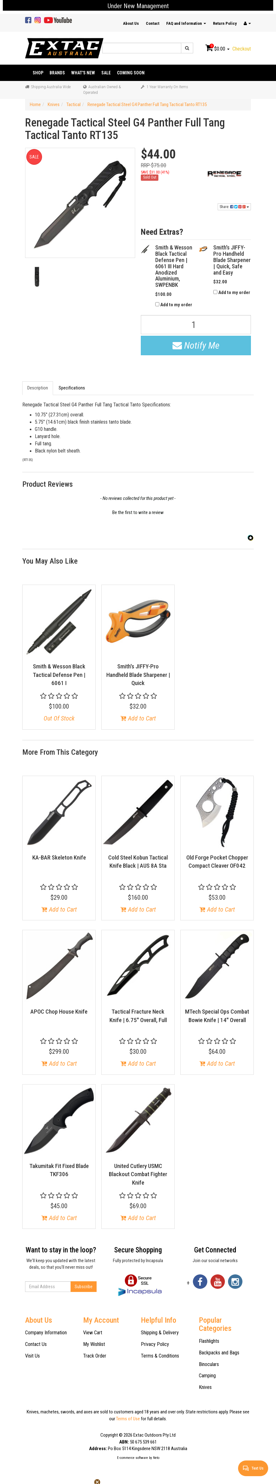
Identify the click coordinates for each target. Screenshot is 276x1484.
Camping (207, 1376)
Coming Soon (131, 72)
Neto (156, 1458)
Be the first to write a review (138, 512)
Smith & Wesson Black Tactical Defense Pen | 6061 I (59, 675)
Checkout (241, 49)
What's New (83, 72)
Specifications (72, 388)
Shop (38, 72)
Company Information (46, 1333)
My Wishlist (94, 1344)
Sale (106, 72)
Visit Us (32, 1356)
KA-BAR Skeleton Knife (59, 857)
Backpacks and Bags (219, 1353)
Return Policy (225, 23)
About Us (131, 23)
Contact (152, 23)
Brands (57, 72)
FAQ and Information (186, 23)
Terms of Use (128, 1419)
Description (37, 388)
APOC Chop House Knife (59, 1011)
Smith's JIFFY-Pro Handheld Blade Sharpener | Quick (138, 675)
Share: (234, 207)
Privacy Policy (155, 1344)
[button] (138, 512)
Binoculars (209, 1364)
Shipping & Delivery (160, 1333)
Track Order (94, 1356)
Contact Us (36, 1344)
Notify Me (196, 345)
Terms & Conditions (160, 1356)
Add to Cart (138, 718)
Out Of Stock (59, 718)
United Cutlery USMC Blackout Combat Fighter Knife (138, 1174)
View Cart (92, 1333)
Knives (205, 1387)
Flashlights (209, 1341)
